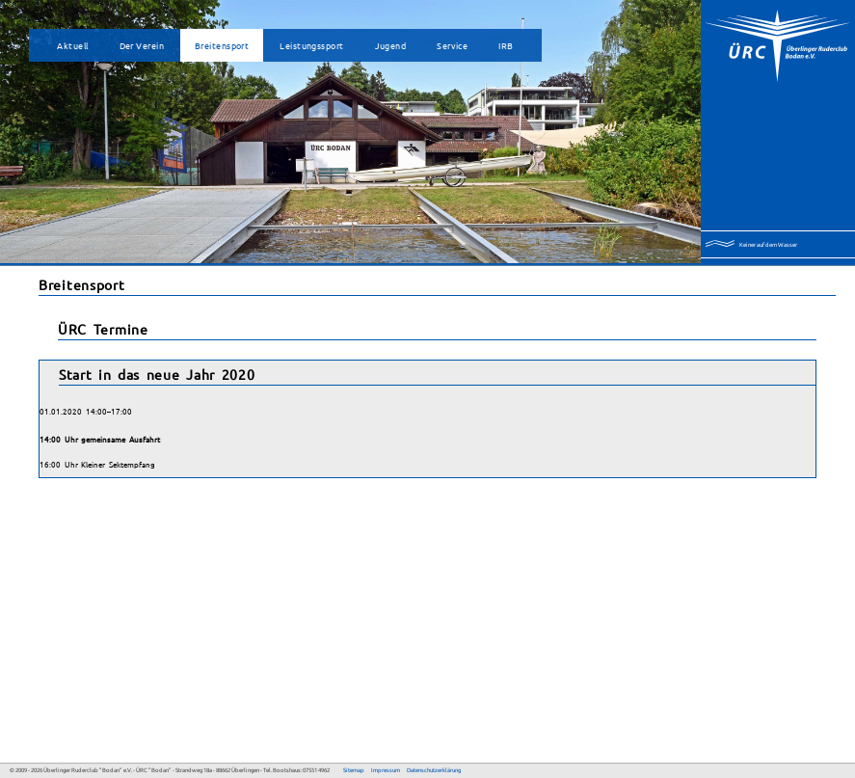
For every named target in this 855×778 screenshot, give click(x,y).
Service (452, 45)
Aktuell (72, 45)
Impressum (385, 770)
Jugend (391, 45)
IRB (505, 45)
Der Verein (142, 45)
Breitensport (222, 45)
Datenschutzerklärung (434, 770)
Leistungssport (311, 45)
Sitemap (353, 770)
